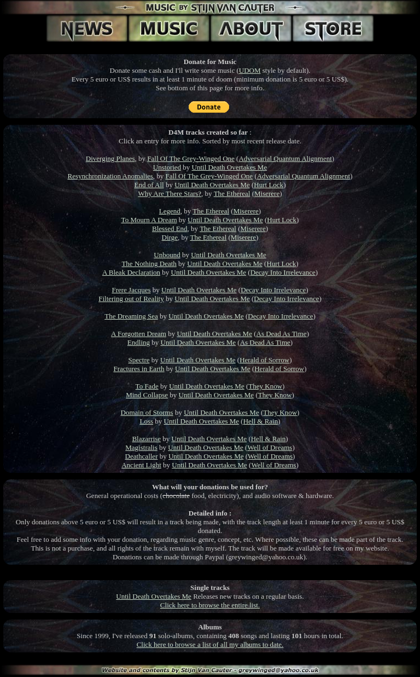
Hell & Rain (260, 421)
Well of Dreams (269, 447)
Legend (169, 211)
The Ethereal (232, 193)
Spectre (139, 360)
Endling (138, 342)
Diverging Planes (110, 158)
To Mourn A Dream (149, 220)
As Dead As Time (281, 333)
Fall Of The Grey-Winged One (191, 158)
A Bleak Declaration (131, 272)
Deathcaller (141, 456)
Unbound (167, 255)
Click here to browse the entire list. (210, 605)
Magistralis (141, 447)
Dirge (170, 237)
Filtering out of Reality (131, 298)
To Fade (147, 386)
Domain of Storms (147, 412)
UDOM (250, 70)
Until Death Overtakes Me (229, 167)
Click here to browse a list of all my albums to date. (210, 644)
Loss (146, 421)
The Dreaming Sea (131, 316)
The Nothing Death (148, 263)
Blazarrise (146, 439)
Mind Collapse (147, 395)
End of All (149, 185)
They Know (265, 386)
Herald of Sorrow (264, 360)
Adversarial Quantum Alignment (284, 158)
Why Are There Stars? (169, 193)
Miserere (266, 193)
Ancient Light (141, 465)
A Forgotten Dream (138, 333)
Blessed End (170, 228)
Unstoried (167, 167)
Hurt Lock (268, 185)
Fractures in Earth (138, 368)
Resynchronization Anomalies (110, 176)
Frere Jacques (131, 290)
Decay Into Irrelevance (283, 272)
